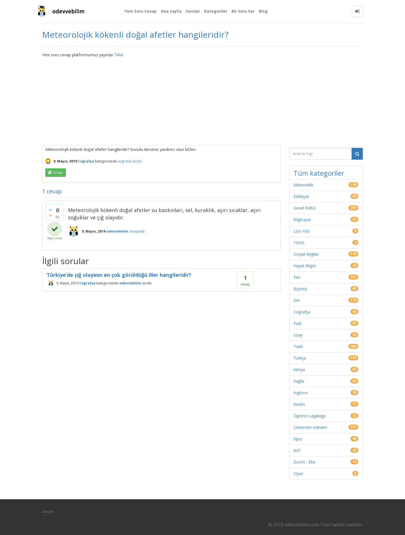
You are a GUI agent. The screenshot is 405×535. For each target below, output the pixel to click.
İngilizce (301, 392)
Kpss (298, 439)
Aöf (297, 450)
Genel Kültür (305, 208)
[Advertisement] (202, 100)
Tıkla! (118, 54)
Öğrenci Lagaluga (309, 415)
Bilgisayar (302, 219)
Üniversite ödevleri (310, 427)
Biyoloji (300, 288)
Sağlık (299, 381)
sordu (137, 161)
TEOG (299, 242)
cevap (58, 172)
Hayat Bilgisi (305, 265)
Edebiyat (301, 196)
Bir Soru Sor (243, 11)
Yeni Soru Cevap (141, 11)
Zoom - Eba (304, 462)
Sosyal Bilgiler (306, 254)
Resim (299, 404)
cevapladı (137, 231)
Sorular (193, 11)
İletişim (48, 511)
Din (297, 300)
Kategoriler (215, 11)
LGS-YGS (302, 231)
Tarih (298, 346)
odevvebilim (130, 283)
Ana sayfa (171, 11)
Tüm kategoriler (319, 173)
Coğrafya (86, 161)
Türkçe (300, 358)
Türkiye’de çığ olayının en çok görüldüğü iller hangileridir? (119, 274)
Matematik (303, 185)
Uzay (298, 335)
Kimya (299, 369)
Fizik (298, 323)
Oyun (298, 473)
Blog (263, 11)
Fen (297, 277)
